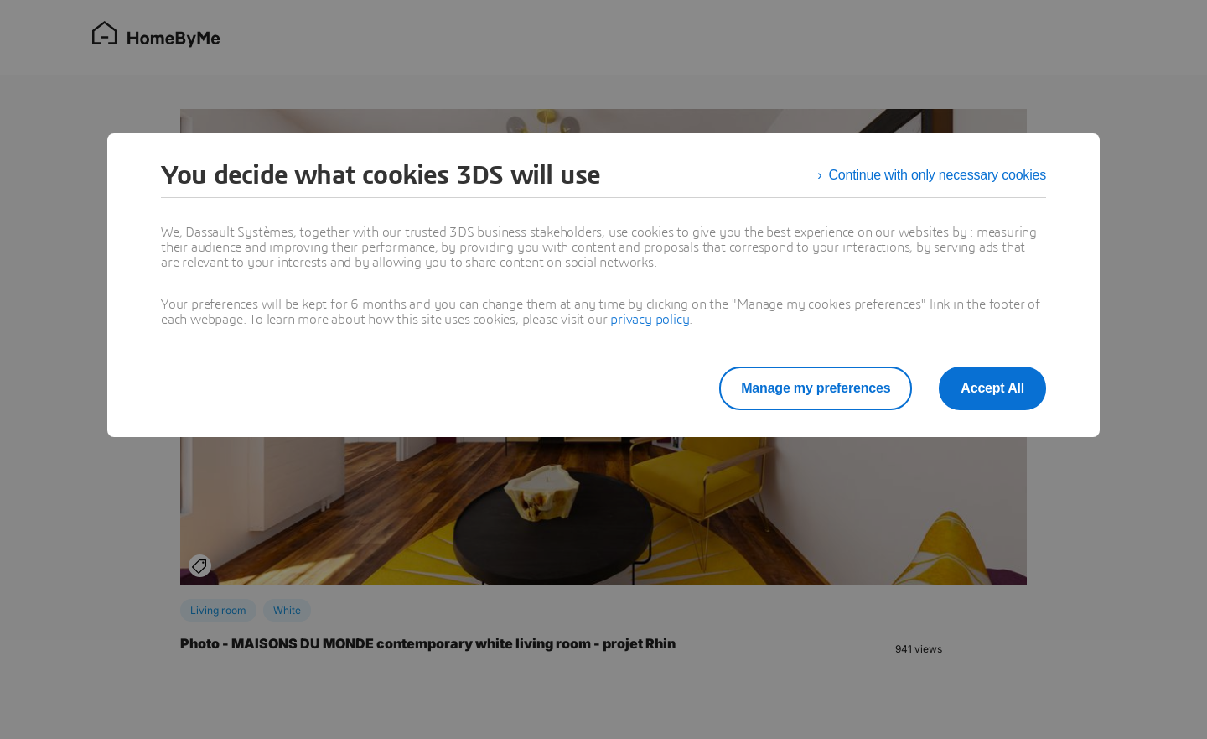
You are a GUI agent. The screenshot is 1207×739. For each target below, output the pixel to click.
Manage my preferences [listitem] (815, 388)
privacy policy (649, 319)
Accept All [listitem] (992, 388)
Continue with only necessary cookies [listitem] (937, 175)
